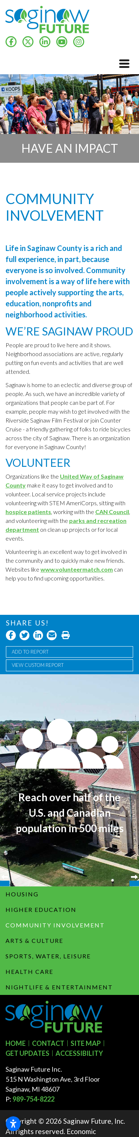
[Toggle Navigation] (124, 63)
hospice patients (28, 511)
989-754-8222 (33, 1099)
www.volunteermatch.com (76, 569)
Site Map (86, 1043)
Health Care (29, 971)
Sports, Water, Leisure (48, 955)
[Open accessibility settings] (13, 1123)
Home (16, 1043)
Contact (48, 1043)
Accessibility (79, 1053)
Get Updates (27, 1053)
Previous (5, 780)
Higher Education (41, 909)
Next (134, 780)
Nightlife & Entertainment (59, 986)
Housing (22, 893)
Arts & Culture (34, 940)
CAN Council (112, 511)
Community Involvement (55, 924)
